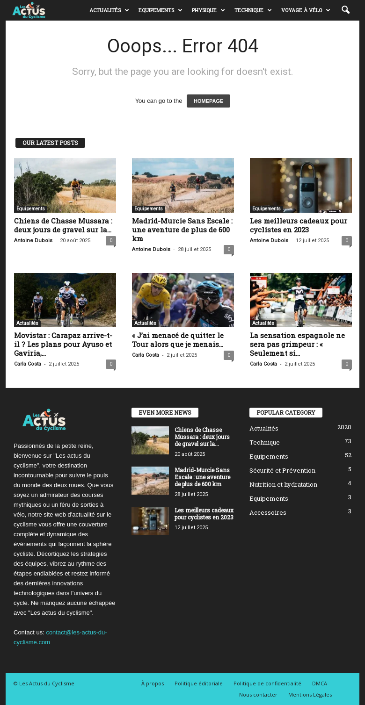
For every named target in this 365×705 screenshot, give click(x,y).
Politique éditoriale (199, 683)
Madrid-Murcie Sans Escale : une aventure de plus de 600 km (182, 229)
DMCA (319, 683)
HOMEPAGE (208, 101)
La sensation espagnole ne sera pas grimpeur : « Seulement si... (297, 344)
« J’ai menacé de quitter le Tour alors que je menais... (178, 340)
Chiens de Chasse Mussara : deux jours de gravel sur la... (63, 225)
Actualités (109, 10)
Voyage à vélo (305, 10)
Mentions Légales (310, 694)
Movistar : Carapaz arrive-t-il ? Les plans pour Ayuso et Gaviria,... (63, 344)
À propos (152, 683)
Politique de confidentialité (267, 683)
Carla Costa (27, 364)
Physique (208, 10)
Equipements (160, 10)
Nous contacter (258, 694)
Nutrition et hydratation (283, 484)
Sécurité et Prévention (282, 470)
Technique (253, 10)
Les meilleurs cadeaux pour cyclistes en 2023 (298, 225)
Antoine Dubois (33, 240)
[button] (345, 10)
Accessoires (267, 512)
